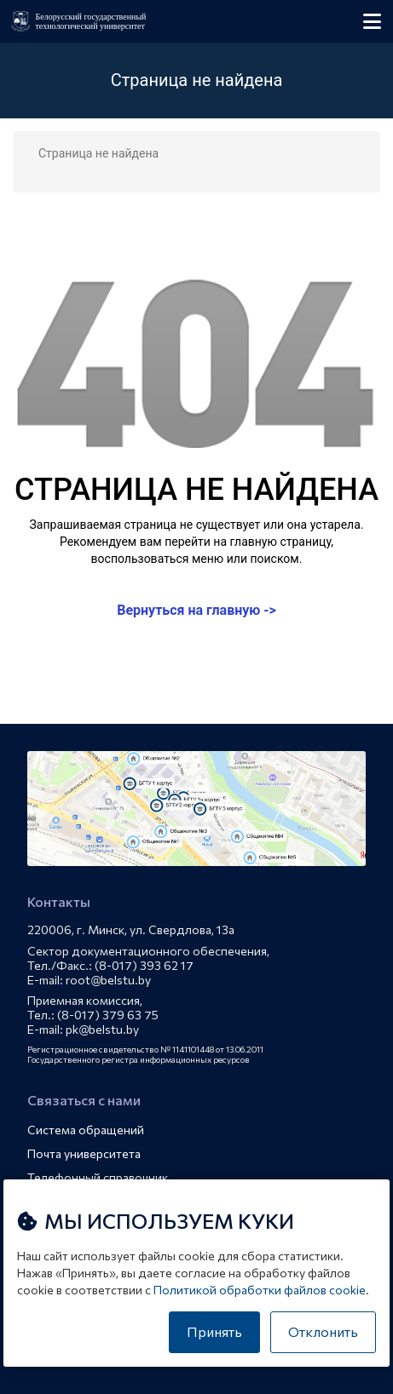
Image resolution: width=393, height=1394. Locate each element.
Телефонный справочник (97, 1177)
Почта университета (84, 1153)
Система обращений (85, 1129)
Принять (214, 1331)
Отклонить (323, 1331)
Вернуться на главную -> (196, 610)
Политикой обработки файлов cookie (259, 1289)
